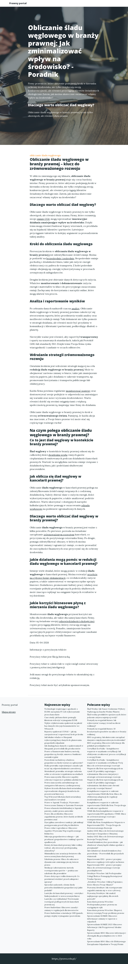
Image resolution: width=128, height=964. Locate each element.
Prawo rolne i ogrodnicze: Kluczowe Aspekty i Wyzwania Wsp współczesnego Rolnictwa (62, 831)
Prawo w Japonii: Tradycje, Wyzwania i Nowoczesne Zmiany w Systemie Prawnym (63, 803)
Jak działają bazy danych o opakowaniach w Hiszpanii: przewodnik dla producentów (63, 747)
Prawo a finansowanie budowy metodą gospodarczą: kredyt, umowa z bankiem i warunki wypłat (62, 754)
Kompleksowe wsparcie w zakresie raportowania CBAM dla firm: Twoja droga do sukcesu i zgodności (106, 805)
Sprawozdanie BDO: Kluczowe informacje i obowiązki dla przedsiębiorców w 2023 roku (106, 936)
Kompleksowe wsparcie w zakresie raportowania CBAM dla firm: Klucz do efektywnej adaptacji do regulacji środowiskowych (104, 795)
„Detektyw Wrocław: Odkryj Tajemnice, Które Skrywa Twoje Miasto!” (105, 883)
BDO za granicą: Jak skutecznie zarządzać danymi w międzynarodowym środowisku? (106, 738)
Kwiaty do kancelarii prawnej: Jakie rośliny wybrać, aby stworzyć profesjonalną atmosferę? (63, 848)
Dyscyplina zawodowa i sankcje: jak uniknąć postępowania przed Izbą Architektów (63, 823)
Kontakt (112, 4)
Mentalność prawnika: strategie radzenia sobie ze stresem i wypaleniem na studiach (63, 772)
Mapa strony (9, 711)
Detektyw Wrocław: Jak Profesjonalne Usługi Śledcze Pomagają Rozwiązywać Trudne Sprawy (104, 876)
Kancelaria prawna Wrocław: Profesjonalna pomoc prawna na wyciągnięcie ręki (102, 905)
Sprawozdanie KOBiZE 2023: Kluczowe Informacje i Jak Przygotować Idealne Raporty (104, 927)
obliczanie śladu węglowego (45, 155)
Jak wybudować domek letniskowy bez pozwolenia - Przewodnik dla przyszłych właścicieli (105, 853)
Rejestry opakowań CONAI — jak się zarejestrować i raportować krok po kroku (63, 733)
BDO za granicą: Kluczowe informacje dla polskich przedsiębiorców (106, 744)
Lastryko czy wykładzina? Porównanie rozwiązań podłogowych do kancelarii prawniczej (61, 902)
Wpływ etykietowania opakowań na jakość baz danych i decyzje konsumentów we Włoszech (63, 726)
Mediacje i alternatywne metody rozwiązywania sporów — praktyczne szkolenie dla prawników (61, 871)
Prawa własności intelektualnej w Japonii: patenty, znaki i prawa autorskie (62, 809)
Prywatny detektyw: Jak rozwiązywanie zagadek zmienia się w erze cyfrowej (104, 889)
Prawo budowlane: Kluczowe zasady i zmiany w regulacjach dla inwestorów (61, 908)
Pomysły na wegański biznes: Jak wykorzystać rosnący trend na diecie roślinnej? (103, 723)
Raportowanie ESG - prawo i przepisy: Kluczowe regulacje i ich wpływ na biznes (105, 860)
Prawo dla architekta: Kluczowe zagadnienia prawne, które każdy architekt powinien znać (63, 817)
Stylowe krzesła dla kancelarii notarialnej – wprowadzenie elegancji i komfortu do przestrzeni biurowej (63, 791)
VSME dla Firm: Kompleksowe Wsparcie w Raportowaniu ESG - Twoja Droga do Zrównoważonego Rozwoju (106, 825)
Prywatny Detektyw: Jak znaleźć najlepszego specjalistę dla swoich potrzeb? (102, 896)
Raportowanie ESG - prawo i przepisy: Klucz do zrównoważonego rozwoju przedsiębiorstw (104, 868)
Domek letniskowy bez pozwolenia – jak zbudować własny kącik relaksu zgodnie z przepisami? (105, 845)
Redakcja (99, 4)
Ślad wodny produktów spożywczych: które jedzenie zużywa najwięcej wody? (106, 716)
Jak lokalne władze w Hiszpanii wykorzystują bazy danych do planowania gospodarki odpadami (63, 740)
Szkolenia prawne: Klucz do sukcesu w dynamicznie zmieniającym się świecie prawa (61, 862)
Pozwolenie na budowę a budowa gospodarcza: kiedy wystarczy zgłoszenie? (63, 761)
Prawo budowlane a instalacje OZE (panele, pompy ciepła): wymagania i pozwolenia (63, 914)
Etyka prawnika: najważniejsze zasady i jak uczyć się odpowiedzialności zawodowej (63, 767)
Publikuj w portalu (82, 4)
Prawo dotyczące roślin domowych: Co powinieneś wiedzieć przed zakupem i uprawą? (61, 879)
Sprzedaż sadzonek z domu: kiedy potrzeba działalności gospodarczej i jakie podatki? (63, 888)
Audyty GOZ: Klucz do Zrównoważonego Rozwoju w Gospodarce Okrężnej (105, 832)
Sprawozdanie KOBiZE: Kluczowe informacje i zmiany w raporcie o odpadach (102, 919)
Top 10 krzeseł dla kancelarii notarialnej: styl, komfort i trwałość (62, 798)
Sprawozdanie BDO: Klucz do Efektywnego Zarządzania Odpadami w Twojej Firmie (106, 942)
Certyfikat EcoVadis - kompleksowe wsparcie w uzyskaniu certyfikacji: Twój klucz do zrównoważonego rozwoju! (105, 763)
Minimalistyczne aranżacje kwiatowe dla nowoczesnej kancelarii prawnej (62, 855)
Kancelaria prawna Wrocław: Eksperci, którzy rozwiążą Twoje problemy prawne (105, 911)
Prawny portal (20, 3)
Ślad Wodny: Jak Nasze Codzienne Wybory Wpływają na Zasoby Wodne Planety (106, 710)
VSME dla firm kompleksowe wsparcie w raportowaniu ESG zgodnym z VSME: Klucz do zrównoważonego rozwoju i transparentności (106, 815)
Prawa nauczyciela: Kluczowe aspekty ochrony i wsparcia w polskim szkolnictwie (63, 778)
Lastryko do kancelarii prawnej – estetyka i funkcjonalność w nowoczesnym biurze (63, 894)
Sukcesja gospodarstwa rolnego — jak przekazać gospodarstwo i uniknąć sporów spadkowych (63, 839)
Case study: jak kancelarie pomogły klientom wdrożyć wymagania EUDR (60, 718)
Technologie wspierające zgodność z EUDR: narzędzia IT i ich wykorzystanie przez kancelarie (62, 712)
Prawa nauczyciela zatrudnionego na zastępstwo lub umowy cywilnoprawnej (62, 784)
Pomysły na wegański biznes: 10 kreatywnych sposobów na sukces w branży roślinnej (106, 732)
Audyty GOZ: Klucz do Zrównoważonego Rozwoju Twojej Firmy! (105, 838)
